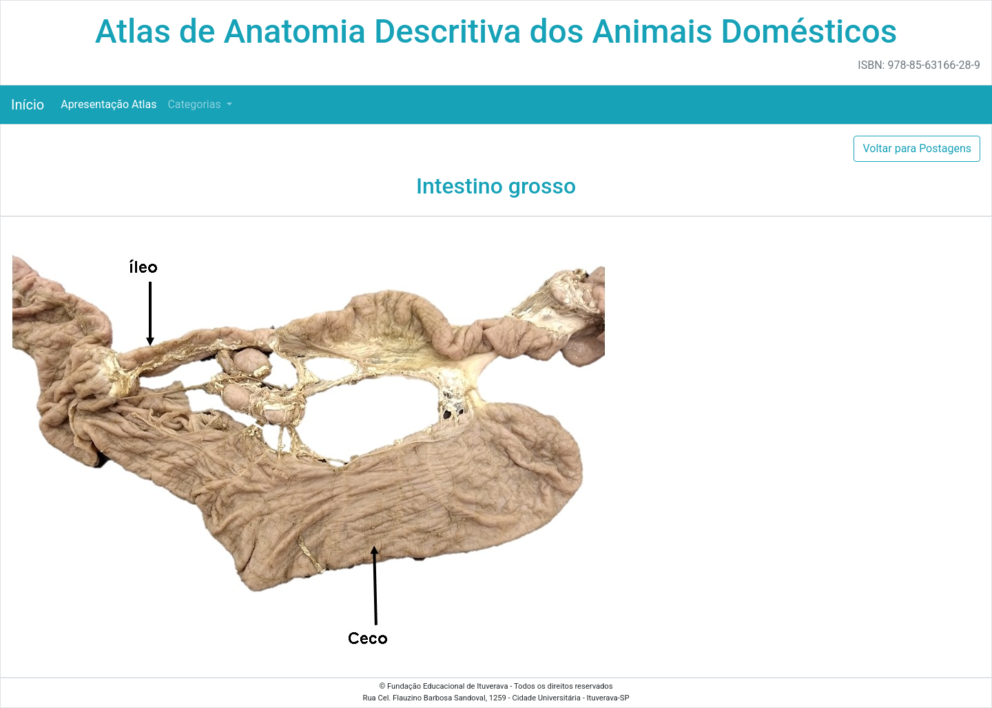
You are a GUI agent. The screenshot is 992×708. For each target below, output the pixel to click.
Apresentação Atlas (108, 104)
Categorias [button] (195, 104)
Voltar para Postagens (916, 148)
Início (27, 104)
